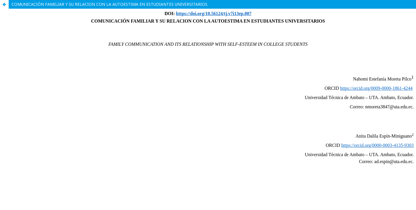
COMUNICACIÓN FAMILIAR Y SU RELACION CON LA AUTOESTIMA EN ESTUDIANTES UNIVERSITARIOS (109, 4)
